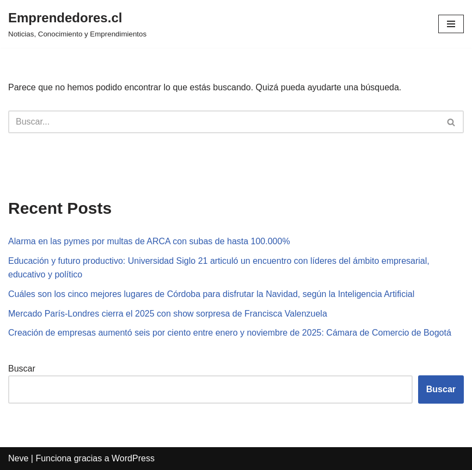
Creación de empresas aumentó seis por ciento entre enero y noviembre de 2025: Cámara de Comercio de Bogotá (229, 332)
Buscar (21, 368)
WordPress (133, 458)
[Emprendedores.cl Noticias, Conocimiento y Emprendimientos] (77, 24)
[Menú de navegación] (451, 24)
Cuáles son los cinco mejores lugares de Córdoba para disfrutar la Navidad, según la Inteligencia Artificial (211, 294)
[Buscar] (223, 121)
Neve (18, 458)
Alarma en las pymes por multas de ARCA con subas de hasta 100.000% (149, 241)
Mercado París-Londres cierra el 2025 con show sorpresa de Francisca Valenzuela (167, 313)
